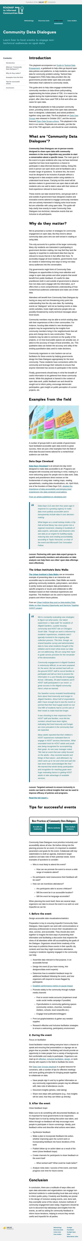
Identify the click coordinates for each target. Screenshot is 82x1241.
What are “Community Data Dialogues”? (14, 68)
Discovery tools (58, 1230)
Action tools (57, 1232)
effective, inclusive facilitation (51, 1059)
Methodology (57, 1227)
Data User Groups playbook (44, 1067)
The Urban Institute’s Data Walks (44, 574)
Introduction (10, 63)
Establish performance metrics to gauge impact (53, 986)
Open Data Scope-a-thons (48, 121)
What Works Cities (72, 1236)
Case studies (57, 1234)
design (67, 1059)
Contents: (7, 58)
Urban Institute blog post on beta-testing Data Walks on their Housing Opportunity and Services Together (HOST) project (54, 605)
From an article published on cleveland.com (47, 497)
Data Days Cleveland (38, 466)
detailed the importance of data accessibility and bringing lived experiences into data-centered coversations (50, 489)
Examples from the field (14, 77)
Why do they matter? (13, 73)
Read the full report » (38, 798)
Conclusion (10, 88)
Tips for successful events (13, 82)
